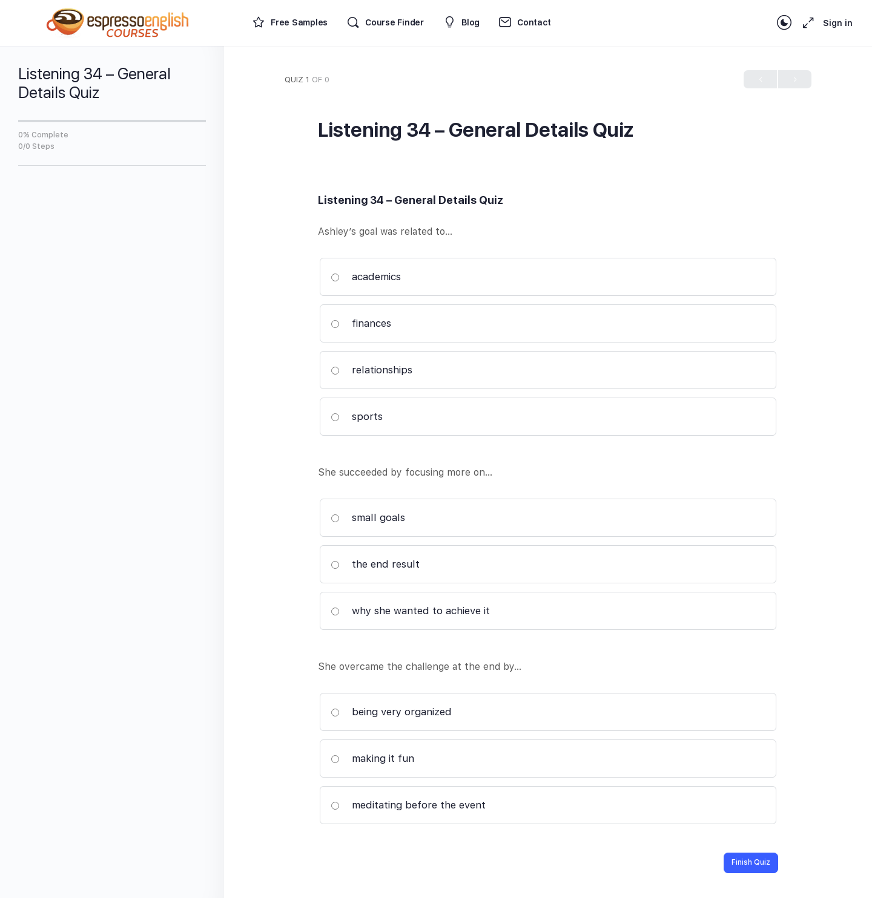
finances (361, 323)
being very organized (391, 712)
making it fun (372, 758)
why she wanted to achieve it (410, 611)
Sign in (838, 23)
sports (357, 416)
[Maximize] (806, 23)
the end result (375, 564)
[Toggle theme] (784, 23)
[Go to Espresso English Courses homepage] (118, 21)
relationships (371, 370)
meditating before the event (408, 805)
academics (366, 276)
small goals (368, 517)
